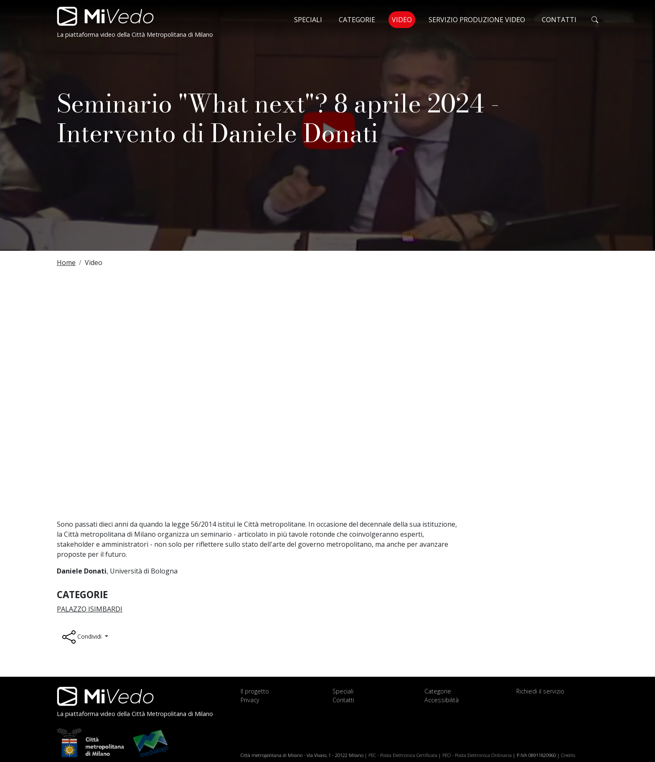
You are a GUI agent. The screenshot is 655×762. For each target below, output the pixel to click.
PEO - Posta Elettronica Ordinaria (477, 755)
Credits (568, 755)
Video (403, 19)
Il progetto (255, 691)
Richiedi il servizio (540, 691)
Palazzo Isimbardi (89, 609)
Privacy (250, 700)
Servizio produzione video (477, 19)
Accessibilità (441, 700)
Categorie (357, 19)
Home (66, 262)
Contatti (559, 19)
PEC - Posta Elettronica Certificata (402, 755)
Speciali (308, 19)
